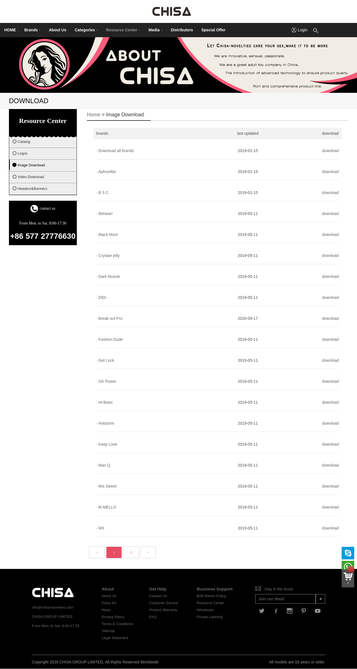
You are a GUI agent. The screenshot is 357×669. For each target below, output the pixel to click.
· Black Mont (107, 234)
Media (156, 30)
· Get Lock (105, 360)
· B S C (102, 192)
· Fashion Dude (109, 339)
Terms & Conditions (117, 624)
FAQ (152, 617)
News (106, 610)
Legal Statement (115, 638)
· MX (100, 528)
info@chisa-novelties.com (52, 607)
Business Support (214, 589)
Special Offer (213, 30)
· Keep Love (106, 444)
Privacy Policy (113, 617)
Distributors (182, 30)
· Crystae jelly (108, 255)
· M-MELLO (106, 507)
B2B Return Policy (211, 596)
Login (299, 30)
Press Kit (109, 603)
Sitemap (108, 631)
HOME (10, 30)
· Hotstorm (105, 423)
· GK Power (106, 381)
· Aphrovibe (106, 171)
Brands (32, 30)
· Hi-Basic (104, 402)
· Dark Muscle (108, 276)
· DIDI (101, 297)
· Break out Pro (109, 318)
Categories (86, 30)
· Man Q (103, 465)
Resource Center (123, 30)
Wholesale (205, 610)
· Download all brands (115, 150)
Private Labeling (210, 617)
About (108, 589)
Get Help (157, 589)
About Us (57, 30)
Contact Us (158, 596)
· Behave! (104, 213)
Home (93, 114)
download (330, 150)
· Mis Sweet (106, 486)
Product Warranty (163, 610)
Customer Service (163, 603)
